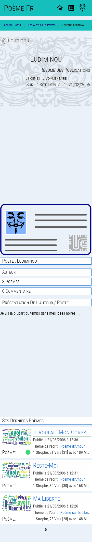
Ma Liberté (46, 498)
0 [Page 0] (46, 530)
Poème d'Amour (72, 446)
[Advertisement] (46, 155)
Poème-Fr (19, 8)
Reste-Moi (45, 465)
